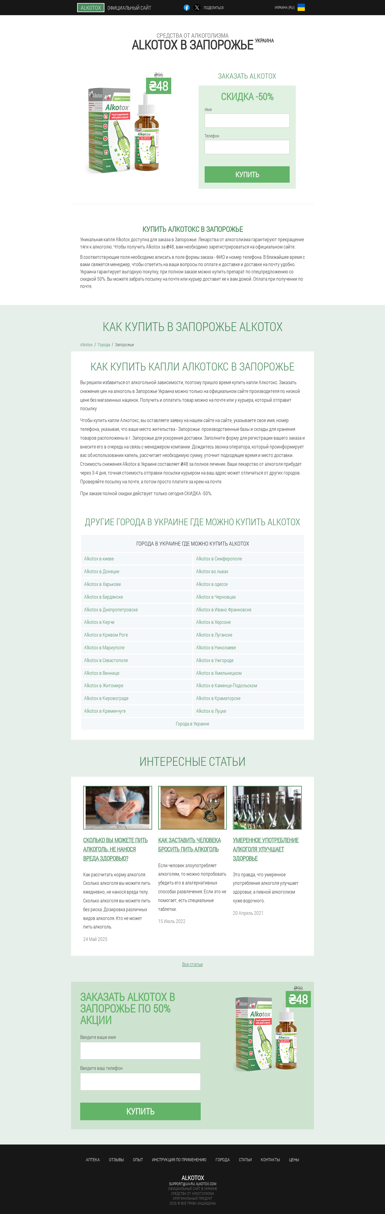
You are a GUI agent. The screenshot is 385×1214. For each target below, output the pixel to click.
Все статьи (192, 964)
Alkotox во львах (212, 571)
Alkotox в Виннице (101, 673)
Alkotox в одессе (212, 584)
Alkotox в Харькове (102, 584)
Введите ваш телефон (101, 1068)
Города (223, 1159)
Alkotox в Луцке (211, 711)
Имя (208, 109)
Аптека (93, 1159)
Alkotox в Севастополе (106, 660)
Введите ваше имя (98, 1037)
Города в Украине (192, 723)
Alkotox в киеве (99, 558)
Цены (294, 1159)
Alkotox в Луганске (214, 634)
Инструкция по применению (179, 1159)
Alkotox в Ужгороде (214, 660)
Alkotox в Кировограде (106, 698)
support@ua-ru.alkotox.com (192, 1183)
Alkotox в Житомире (103, 685)
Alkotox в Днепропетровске (111, 609)
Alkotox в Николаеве (216, 647)
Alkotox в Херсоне (213, 622)
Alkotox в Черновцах (216, 596)
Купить (247, 174)
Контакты (270, 1159)
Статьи (245, 1159)
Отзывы (116, 1159)
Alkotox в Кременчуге (105, 711)
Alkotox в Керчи (99, 622)
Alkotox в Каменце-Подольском (226, 685)
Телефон (212, 136)
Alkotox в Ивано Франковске (223, 609)
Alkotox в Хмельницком (219, 673)
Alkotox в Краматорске (218, 698)
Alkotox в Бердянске (103, 596)
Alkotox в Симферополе (219, 558)
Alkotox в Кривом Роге (106, 634)
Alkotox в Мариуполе (104, 647)
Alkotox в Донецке (101, 571)
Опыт (138, 1159)
